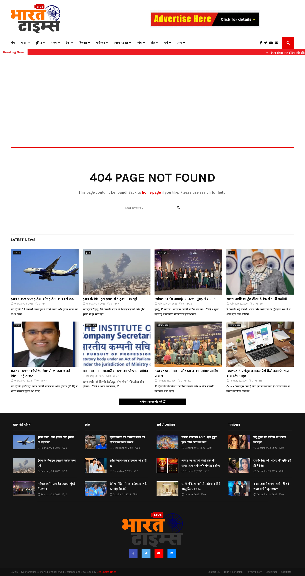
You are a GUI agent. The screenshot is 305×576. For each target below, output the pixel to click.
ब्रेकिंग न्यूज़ (162, 253)
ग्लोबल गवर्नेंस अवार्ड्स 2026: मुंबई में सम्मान (185, 299)
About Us (286, 572)
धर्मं (166, 43)
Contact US (214, 572)
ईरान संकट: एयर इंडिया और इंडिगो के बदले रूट (42, 299)
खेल (153, 43)
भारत (23, 43)
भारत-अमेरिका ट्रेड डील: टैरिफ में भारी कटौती (256, 299)
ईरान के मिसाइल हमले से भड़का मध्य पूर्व (110, 299)
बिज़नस (83, 43)
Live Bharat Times (106, 572)
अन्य (179, 43)
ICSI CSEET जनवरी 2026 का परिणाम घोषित (115, 371)
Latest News (23, 239)
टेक (67, 43)
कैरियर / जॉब (91, 325)
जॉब (139, 43)
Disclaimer (271, 572)
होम (13, 43)
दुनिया (39, 43)
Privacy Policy (254, 572)
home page (151, 192)
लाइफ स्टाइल (121, 43)
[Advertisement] (152, 92)
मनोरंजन (100, 43)
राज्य (54, 43)
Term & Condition (233, 572)
